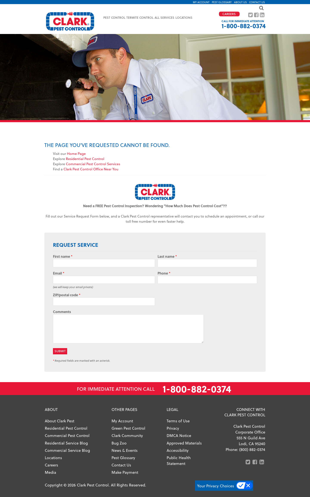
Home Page (76, 153)
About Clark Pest (59, 421)
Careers (51, 465)
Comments (62, 311)
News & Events (125, 450)
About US (240, 2)
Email (58, 273)
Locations (183, 17)
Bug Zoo (119, 443)
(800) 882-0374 (252, 449)
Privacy (173, 428)
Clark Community (127, 435)
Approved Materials (184, 443)
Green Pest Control (128, 428)
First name (63, 256)
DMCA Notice (179, 435)
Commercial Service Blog (67, 450)
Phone (164, 273)
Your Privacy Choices (215, 486)
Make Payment (125, 472)
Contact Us (257, 2)
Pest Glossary (222, 2)
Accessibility (178, 450)
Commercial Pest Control (67, 435)
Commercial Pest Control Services (93, 163)
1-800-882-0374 (244, 25)
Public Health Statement (179, 460)
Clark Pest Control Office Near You (91, 169)
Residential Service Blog (66, 443)
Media (50, 472)
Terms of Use (178, 421)
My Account (201, 2)
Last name (167, 256)
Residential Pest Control (85, 158)
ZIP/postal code (67, 294)
